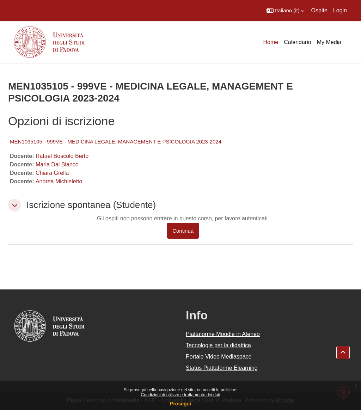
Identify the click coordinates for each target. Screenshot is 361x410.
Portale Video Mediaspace (219, 357)
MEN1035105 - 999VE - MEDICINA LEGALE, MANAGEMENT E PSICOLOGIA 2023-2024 (115, 142)
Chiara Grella (52, 173)
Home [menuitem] (271, 42)
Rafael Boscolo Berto (62, 156)
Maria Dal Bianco (57, 164)
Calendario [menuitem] (297, 42)
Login (340, 10)
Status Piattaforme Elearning (222, 368)
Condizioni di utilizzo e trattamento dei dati (180, 394)
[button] (285, 10)
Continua (183, 231)
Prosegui (180, 403)
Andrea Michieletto (59, 181)
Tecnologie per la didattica (218, 345)
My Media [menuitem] (329, 42)
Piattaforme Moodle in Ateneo (223, 334)
